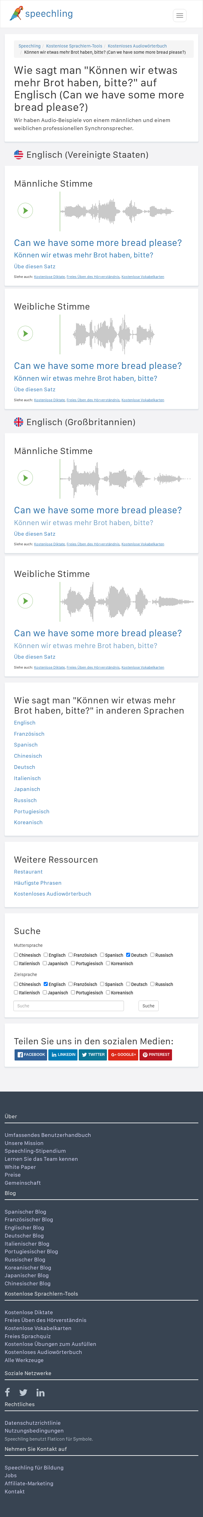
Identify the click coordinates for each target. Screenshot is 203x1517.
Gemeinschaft (23, 1182)
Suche (149, 1005)
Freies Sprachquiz (28, 1336)
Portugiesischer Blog (31, 1251)
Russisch (25, 800)
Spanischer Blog (25, 1211)
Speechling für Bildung (34, 1467)
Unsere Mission (24, 1143)
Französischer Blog (29, 1219)
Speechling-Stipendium (35, 1150)
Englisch (25, 722)
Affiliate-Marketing (29, 1483)
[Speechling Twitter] (27, 1394)
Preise (13, 1174)
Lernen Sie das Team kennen (41, 1159)
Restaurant (28, 871)
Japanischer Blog (27, 1275)
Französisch (29, 733)
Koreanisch (28, 822)
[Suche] (68, 1006)
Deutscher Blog (24, 1235)
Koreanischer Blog (28, 1267)
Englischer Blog (24, 1227)
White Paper (20, 1167)
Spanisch (26, 744)
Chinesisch (28, 755)
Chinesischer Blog (28, 1283)
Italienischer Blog (27, 1243)
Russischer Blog (25, 1259)
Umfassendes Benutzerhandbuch (48, 1135)
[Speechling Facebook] (11, 1394)
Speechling (30, 45)
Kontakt (15, 1491)
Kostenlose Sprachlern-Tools (74, 45)
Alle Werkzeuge (24, 1360)
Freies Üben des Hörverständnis (45, 1320)
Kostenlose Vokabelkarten (38, 1328)
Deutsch (24, 767)
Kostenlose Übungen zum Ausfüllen (50, 1344)
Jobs (11, 1475)
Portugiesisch (32, 811)
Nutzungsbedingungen (34, 1430)
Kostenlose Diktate (29, 1312)
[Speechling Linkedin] (44, 1394)
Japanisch (27, 789)
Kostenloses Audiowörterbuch (137, 45)
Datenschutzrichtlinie (33, 1422)
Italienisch (27, 778)
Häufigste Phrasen (38, 882)
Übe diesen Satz (34, 266)
